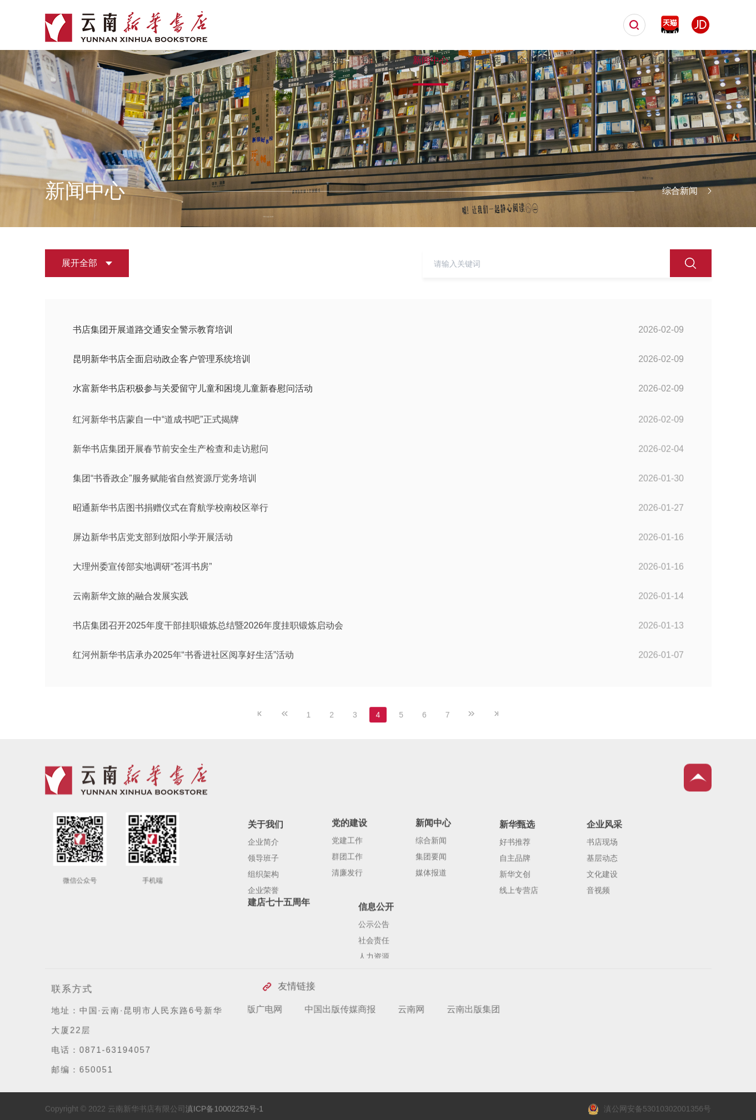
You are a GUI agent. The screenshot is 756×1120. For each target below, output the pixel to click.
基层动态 (602, 906)
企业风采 (535, 60)
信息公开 (666, 60)
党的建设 (378, 60)
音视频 (598, 938)
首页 (283, 60)
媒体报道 (431, 911)
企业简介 (263, 890)
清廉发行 (347, 911)
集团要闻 (431, 895)
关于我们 (326, 60)
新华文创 (514, 922)
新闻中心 (430, 60)
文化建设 (602, 922)
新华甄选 (482, 60)
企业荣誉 (263, 938)
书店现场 (602, 890)
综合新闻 (431, 879)
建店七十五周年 (600, 60)
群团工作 (347, 895)
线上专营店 (518, 938)
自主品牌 (514, 906)
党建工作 (347, 879)
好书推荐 (514, 890)
